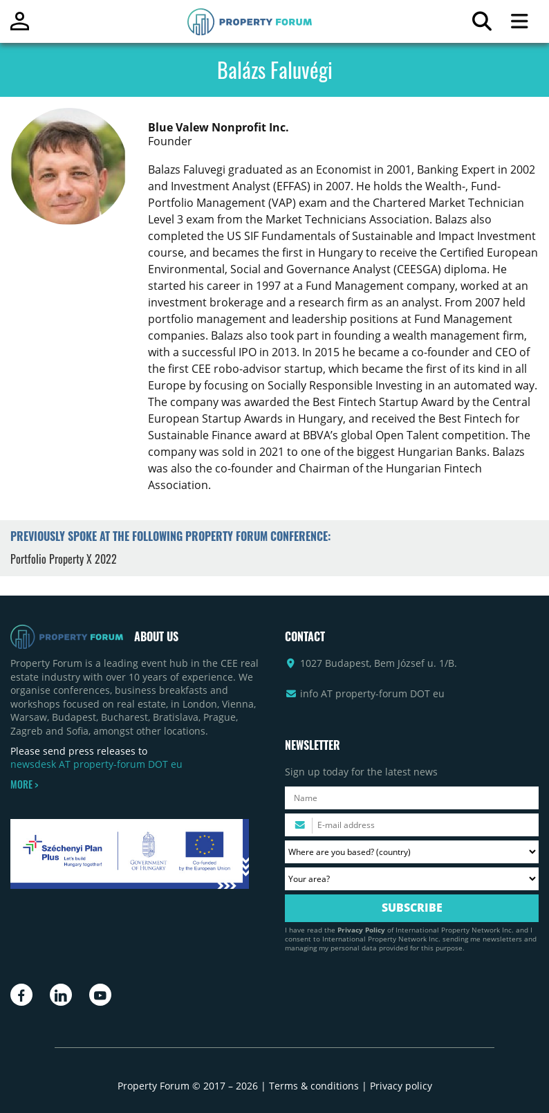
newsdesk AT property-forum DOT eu (96, 764)
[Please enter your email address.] (412, 824)
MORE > (24, 784)
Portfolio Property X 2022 (63, 559)
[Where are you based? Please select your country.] (412, 851)
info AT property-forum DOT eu (372, 693)
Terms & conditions (314, 1085)
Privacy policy (401, 1085)
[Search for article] (481, 24)
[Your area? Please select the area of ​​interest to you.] (412, 878)
